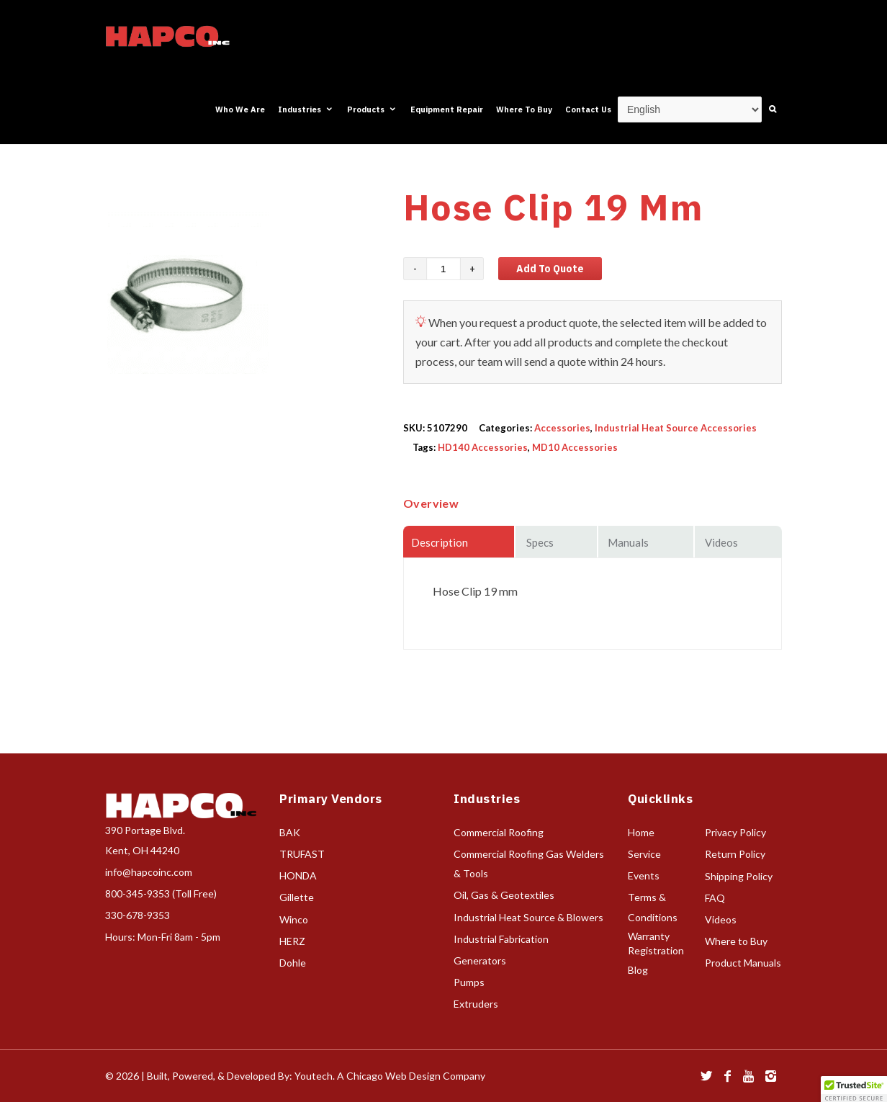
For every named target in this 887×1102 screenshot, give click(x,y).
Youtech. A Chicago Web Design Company (389, 1076)
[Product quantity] (443, 268)
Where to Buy (736, 941)
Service (644, 854)
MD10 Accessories (575, 447)
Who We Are (240, 109)
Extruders (476, 1004)
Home (641, 832)
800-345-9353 (137, 893)
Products (372, 109)
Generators (480, 960)
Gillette (296, 897)
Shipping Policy (739, 876)
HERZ (292, 941)
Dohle (292, 963)
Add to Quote (550, 268)
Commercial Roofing (499, 832)
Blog (638, 970)
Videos (721, 919)
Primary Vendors (330, 799)
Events (643, 875)
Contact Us (588, 109)
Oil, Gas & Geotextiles (504, 895)
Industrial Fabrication (501, 939)
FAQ (715, 898)
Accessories (562, 428)
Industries (306, 109)
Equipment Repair (446, 109)
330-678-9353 (137, 915)
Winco (293, 919)
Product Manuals (743, 963)
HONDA (298, 875)
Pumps (469, 982)
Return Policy (735, 854)
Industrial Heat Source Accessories (676, 428)
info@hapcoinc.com (148, 872)
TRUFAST (302, 854)
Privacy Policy (735, 832)
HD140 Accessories (483, 447)
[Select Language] (690, 109)
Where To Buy (524, 109)
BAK (289, 832)
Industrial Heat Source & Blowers (528, 917)
